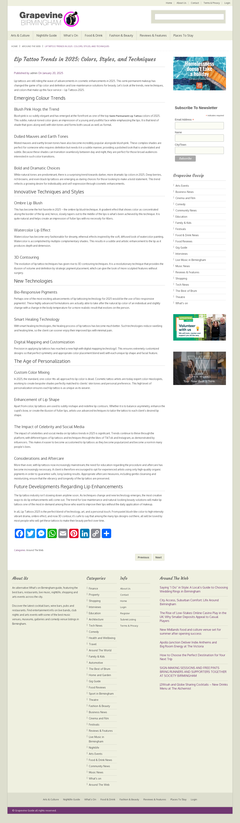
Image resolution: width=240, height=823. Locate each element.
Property (94, 603)
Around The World (100, 659)
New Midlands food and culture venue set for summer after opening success (190, 640)
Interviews (182, 253)
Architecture (96, 628)
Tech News (182, 284)
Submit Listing (128, 628)
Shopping (181, 278)
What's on (182, 303)
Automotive (96, 671)
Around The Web (31, 46)
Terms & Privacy (211, 2)
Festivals (181, 229)
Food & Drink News (187, 235)
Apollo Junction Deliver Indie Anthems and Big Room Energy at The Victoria (188, 653)
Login (227, 2)
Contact (194, 2)
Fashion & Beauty (121, 35)
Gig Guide (181, 247)
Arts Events (182, 185)
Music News (183, 266)
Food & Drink (94, 35)
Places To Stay (183, 35)
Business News (185, 191)
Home (168, 2)
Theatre (180, 297)
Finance (93, 597)
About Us (181, 2)
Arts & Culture (20, 35)
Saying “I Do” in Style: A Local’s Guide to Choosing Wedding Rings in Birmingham (194, 598)
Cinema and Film (185, 198)
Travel (93, 653)
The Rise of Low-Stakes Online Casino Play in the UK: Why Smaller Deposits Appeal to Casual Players (193, 626)
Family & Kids (183, 222)
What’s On (71, 35)
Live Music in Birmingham (191, 259)
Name (178, 132)
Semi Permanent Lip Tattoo (133, 115)
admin (34, 73)
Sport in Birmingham (101, 702)
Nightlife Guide (46, 35)
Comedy (180, 204)
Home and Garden (100, 684)
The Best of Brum (186, 290)
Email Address (184, 119)
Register (125, 622)
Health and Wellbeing (102, 647)
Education (181, 216)
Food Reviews (184, 241)
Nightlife (94, 756)
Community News (186, 210)
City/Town (180, 144)
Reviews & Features (153, 35)
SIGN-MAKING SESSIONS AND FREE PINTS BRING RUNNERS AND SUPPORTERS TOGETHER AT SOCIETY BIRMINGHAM (193, 681)
